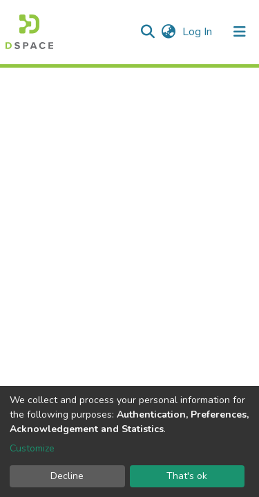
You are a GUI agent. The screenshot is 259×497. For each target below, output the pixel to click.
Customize (32, 448)
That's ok (186, 476)
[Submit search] (147, 32)
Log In (198, 31)
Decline (67, 476)
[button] (168, 31)
